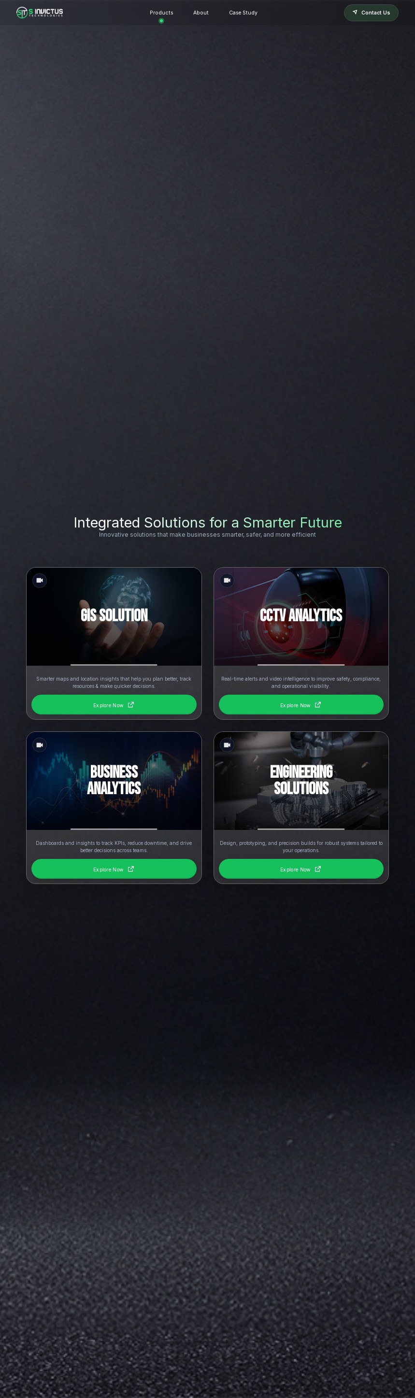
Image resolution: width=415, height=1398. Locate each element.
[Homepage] (39, 12)
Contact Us (371, 13)
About (201, 13)
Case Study (243, 13)
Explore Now (114, 704)
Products (161, 13)
